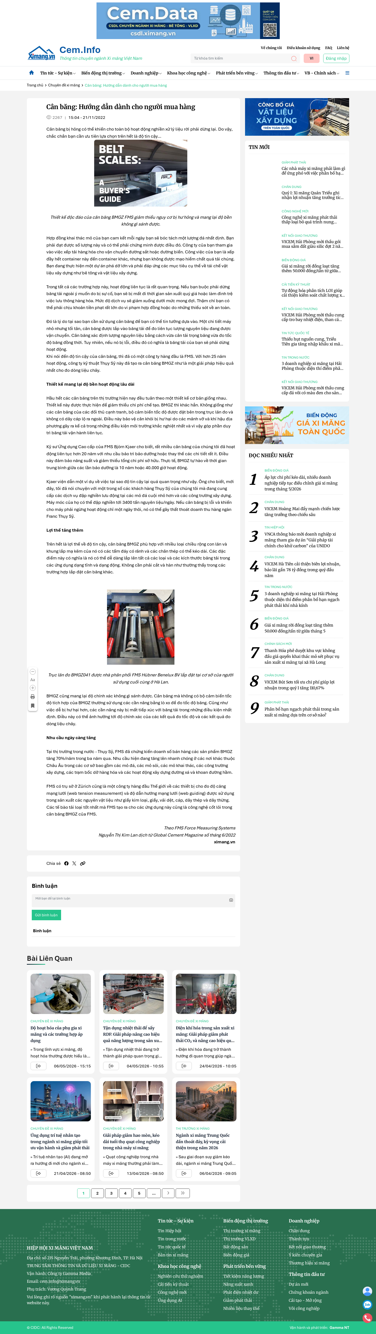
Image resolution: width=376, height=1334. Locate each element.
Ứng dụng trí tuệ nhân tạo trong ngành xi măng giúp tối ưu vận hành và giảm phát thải (60, 1141)
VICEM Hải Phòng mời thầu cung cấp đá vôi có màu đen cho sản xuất (313, 392)
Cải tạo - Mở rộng (305, 1300)
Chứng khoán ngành (309, 1292)
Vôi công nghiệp (304, 1308)
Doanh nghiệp (146, 73)
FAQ (328, 48)
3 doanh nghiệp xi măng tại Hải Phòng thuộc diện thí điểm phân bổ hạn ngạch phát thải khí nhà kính (312, 370)
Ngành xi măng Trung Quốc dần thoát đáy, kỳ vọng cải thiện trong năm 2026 (203, 1141)
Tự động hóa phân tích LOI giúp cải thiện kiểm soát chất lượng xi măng (312, 295)
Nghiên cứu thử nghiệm (180, 1276)
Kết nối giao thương (300, 236)
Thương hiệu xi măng (309, 1263)
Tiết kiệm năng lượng (243, 1276)
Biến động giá (294, 260)
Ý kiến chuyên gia (305, 1254)
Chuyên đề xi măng (64, 85)
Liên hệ (343, 48)
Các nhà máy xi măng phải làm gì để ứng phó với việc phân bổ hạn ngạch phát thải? (313, 173)
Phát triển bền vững (237, 73)
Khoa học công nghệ (188, 73)
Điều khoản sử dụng (303, 48)
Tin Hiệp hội (169, 1230)
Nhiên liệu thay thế (241, 1308)
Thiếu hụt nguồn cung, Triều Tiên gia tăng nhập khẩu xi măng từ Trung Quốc (313, 344)
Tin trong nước (296, 357)
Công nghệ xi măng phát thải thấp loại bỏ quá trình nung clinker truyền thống (309, 222)
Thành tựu (299, 1238)
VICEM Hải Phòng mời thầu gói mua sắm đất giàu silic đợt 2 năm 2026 (313, 246)
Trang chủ (35, 85)
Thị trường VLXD (239, 1238)
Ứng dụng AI (170, 1300)
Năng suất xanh (238, 1284)
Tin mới (259, 147)
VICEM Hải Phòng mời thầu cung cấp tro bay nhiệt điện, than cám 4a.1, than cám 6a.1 (313, 319)
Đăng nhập (336, 58)
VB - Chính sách (322, 73)
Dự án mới (298, 1284)
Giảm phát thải (294, 162)
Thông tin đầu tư (281, 73)
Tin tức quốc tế (295, 333)
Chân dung (291, 187)
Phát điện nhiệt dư (240, 1292)
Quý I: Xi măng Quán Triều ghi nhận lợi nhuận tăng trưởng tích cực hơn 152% (312, 197)
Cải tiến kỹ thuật (296, 284)
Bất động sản (235, 1246)
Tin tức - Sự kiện (58, 73)
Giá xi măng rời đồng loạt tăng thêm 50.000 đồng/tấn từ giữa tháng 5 (310, 271)
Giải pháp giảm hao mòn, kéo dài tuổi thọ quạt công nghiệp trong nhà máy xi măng (131, 1141)
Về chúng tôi (271, 48)
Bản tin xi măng (173, 1254)
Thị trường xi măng (193, 1129)
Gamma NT (339, 1327)
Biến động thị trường (103, 73)
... (154, 1193)
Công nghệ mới (295, 211)
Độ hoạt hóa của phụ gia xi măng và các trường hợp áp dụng (57, 1034)
